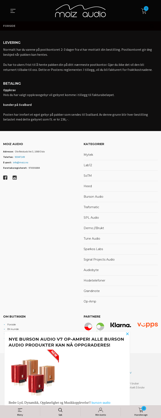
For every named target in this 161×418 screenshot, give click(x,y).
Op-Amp (90, 302)
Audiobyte (91, 271)
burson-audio (100, 402)
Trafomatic (91, 208)
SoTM (88, 177)
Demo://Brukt (94, 229)
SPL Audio (91, 219)
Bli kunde (13, 329)
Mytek (88, 156)
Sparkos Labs (93, 250)
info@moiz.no (20, 163)
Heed (88, 187)
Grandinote (92, 292)
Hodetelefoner (94, 281)
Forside (11, 325)
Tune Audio (92, 239)
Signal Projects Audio (99, 260)
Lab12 (88, 166)
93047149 (20, 158)
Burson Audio (93, 198)
